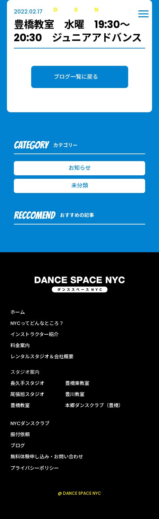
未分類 (79, 186)
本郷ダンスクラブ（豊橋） (94, 405)
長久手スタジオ (27, 383)
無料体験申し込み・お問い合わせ (46, 456)
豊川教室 (75, 394)
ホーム (17, 312)
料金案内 (20, 345)
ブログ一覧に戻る (80, 77)
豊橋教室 (20, 405)
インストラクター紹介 (34, 334)
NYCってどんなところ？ (37, 323)
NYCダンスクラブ (30, 423)
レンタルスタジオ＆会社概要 (41, 356)
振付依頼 (20, 434)
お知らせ (80, 168)
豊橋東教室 (77, 383)
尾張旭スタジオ (27, 394)
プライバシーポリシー (34, 468)
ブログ (17, 445)
